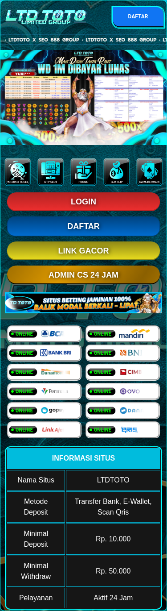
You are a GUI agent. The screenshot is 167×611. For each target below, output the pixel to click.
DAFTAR (138, 16)
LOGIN (83, 201)
